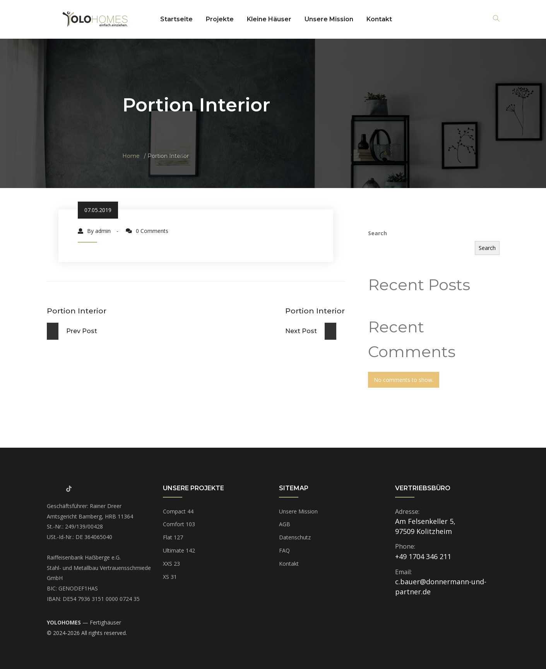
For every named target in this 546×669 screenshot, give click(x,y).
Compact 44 (178, 511)
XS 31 (170, 576)
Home (131, 155)
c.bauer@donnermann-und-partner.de (440, 586)
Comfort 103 (179, 524)
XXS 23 (171, 563)
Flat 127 (173, 537)
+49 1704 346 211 (423, 556)
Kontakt (379, 19)
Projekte (220, 19)
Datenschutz (295, 537)
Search (377, 233)
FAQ (284, 550)
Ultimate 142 (179, 550)
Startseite (176, 19)
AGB (284, 524)
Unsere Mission (329, 19)
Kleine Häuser (269, 19)
